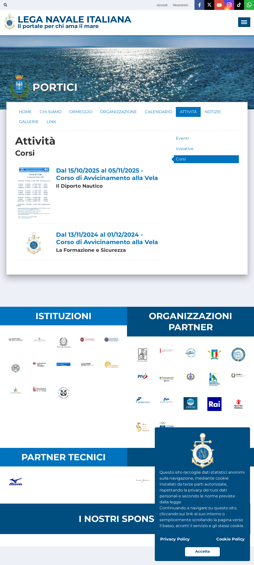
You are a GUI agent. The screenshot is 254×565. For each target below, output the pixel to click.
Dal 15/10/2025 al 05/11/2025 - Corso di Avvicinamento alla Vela (107, 174)
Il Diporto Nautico (79, 186)
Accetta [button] (202, 551)
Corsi (181, 159)
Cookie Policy (230, 539)
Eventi (182, 138)
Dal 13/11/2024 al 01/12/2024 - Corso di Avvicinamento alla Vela (107, 238)
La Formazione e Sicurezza (91, 250)
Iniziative (184, 149)
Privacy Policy (175, 539)
